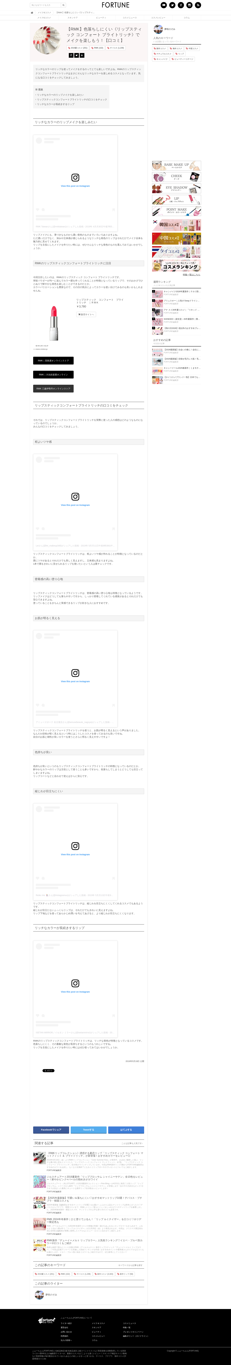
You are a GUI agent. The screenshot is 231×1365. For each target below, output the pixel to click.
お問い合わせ (66, 1332)
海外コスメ (176, 48)
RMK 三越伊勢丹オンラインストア (53, 388)
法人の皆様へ (66, 1340)
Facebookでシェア (51, 1129)
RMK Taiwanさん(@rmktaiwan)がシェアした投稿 (59, 226)
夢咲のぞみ (46, 1294)
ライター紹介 (66, 1323)
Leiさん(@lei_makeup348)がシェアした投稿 (57, 545)
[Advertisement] (59, 1098)
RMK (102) (97, 48)
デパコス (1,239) (115, 48)
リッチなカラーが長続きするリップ (55, 104)
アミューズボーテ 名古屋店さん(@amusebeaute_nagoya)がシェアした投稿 (73, 722)
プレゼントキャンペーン (133, 1332)
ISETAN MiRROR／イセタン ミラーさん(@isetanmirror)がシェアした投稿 (72, 1032)
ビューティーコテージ (182, 59)
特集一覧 (126, 1327)
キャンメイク (161, 59)
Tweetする (88, 1129)
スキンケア (73, 17)
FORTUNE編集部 (54, 1170)
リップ (179, 54)
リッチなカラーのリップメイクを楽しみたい (60, 94)
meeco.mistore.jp (41, 349)
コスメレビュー (158, 17)
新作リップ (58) (125, 1274)
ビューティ (101, 17)
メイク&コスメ (44, 17)
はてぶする (126, 1129)
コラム (187, 17)
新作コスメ (160, 48)
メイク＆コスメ (98, 1323)
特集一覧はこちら (191, 274)
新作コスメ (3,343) (104, 1274)
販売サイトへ (86, 314)
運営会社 (64, 1327)
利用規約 (64, 1336)
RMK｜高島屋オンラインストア (53, 360)
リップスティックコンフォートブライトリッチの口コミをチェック (72, 99)
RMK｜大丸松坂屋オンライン (53, 374)
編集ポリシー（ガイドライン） (136, 1336)
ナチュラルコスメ (162, 54)
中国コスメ (192, 48)
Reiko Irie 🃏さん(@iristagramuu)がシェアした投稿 (61, 895)
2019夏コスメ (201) (77, 48)
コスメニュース (130, 17)
